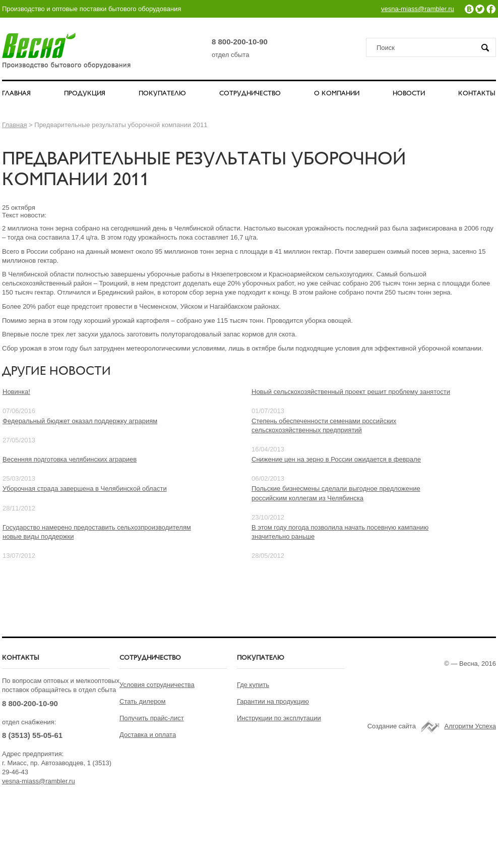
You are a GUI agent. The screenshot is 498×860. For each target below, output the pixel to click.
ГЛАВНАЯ (16, 94)
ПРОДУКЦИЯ (84, 94)
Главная (14, 125)
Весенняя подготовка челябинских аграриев (70, 459)
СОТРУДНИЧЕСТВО (250, 94)
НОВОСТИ (409, 94)
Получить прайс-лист (151, 718)
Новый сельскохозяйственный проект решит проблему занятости (351, 391)
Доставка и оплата (147, 734)
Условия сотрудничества (157, 685)
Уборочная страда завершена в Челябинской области (85, 488)
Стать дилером (142, 701)
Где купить (253, 685)
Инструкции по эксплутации (279, 718)
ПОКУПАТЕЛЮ (162, 94)
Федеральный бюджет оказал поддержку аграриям (80, 421)
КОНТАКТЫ (476, 94)
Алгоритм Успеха (470, 726)
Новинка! (16, 391)
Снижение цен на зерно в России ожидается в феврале (336, 459)
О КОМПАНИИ (336, 94)
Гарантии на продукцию (273, 701)
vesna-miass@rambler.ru (417, 9)
